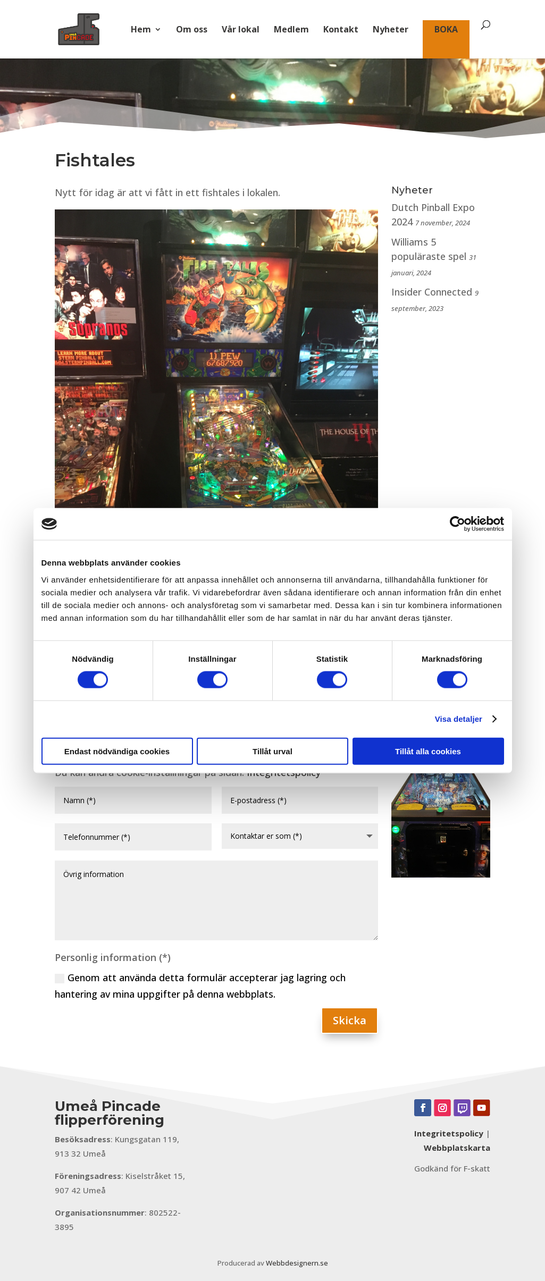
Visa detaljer (458, 718)
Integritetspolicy (448, 1133)
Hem (141, 30)
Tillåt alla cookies (428, 750)
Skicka (349, 1020)
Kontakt (340, 30)
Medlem (291, 30)
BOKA (446, 30)
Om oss (191, 30)
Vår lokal (240, 30)
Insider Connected (431, 291)
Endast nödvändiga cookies (117, 750)
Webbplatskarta (457, 1147)
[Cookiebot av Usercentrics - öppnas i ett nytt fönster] (457, 524)
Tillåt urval (272, 750)
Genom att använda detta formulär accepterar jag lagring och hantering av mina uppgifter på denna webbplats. (200, 985)
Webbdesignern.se (297, 1263)
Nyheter (390, 30)
